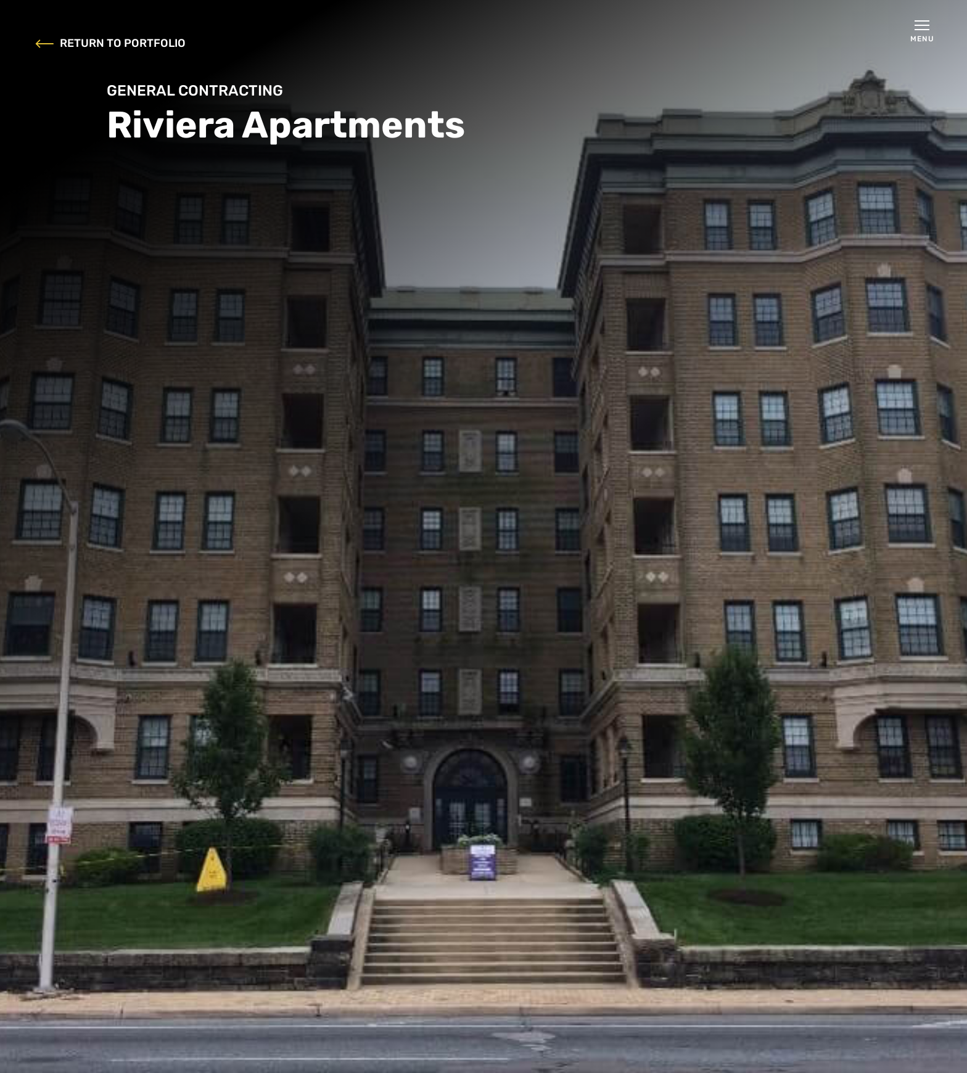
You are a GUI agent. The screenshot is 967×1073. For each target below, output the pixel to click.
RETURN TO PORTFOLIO (110, 43)
